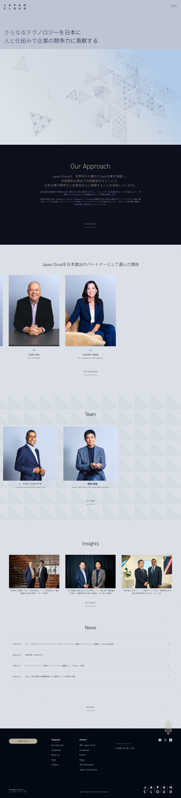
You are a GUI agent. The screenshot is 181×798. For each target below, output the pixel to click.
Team (53, 760)
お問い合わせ (23, 741)
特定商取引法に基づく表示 (125, 748)
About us (55, 755)
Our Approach (57, 745)
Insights (55, 765)
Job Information (86, 765)
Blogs (82, 760)
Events (82, 755)
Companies (56, 750)
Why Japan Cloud (87, 745)
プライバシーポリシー (123, 744)
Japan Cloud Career (88, 770)
